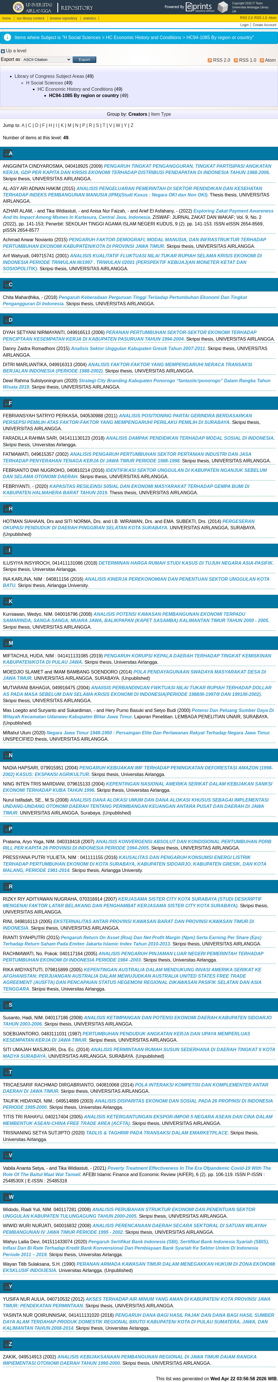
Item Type (161, 114)
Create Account (264, 25)
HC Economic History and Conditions (75, 89)
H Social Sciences (44, 82)
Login (244, 25)
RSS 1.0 (260, 18)
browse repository (63, 18)
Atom (273, 18)
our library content (30, 18)
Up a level (16, 50)
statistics (89, 18)
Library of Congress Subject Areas (49, 76)
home (6, 18)
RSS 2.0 (246, 18)
